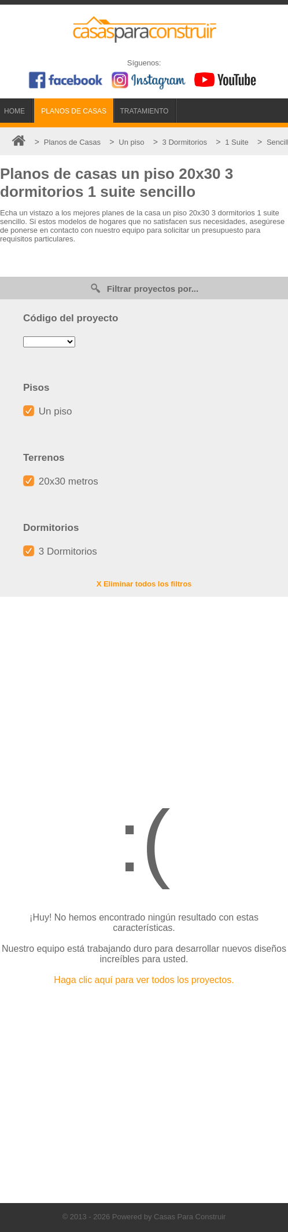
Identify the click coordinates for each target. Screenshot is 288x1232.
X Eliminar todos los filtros (144, 584)
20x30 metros (60, 481)
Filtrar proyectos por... (144, 288)
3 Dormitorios (60, 551)
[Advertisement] (144, 689)
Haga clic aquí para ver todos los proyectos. (144, 980)
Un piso (47, 411)
